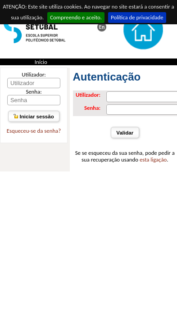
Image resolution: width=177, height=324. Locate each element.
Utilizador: (34, 74)
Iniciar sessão (34, 116)
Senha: (33, 91)
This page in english (101, 27)
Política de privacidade (137, 17)
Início (41, 61)
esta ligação (153, 159)
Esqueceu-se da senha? (34, 130)
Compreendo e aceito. (76, 17)
